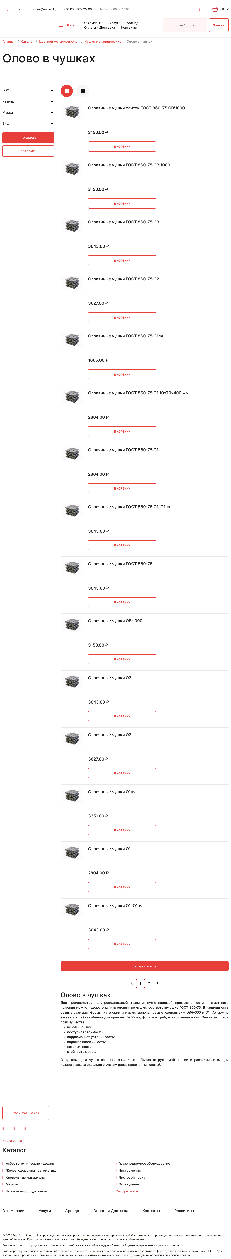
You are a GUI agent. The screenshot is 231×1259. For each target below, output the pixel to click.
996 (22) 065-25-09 (78, 9)
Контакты (129, 27)
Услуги (114, 23)
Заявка (218, 25)
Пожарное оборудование (26, 1191)
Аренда (132, 23)
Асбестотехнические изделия (30, 1163)
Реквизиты (184, 1211)
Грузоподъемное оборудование (144, 1163)
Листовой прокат (133, 1177)
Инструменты (130, 1170)
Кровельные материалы (25, 1177)
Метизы (12, 1184)
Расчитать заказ (26, 1113)
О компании (93, 23)
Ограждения (129, 1184)
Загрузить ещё (144, 966)
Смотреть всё (127, 1191)
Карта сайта (12, 1141)
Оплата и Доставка (99, 27)
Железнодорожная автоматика (31, 1170)
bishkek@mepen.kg (43, 9)
